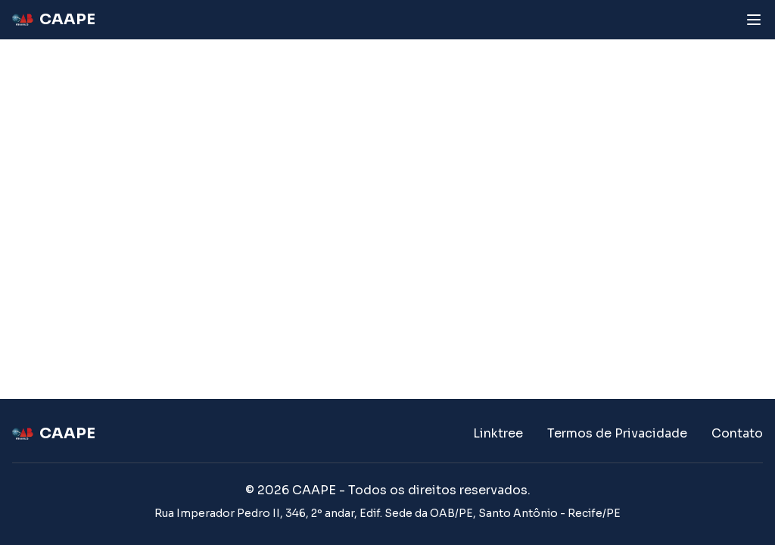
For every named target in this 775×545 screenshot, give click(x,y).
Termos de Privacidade (617, 433)
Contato (737, 433)
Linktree (498, 433)
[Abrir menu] (754, 20)
